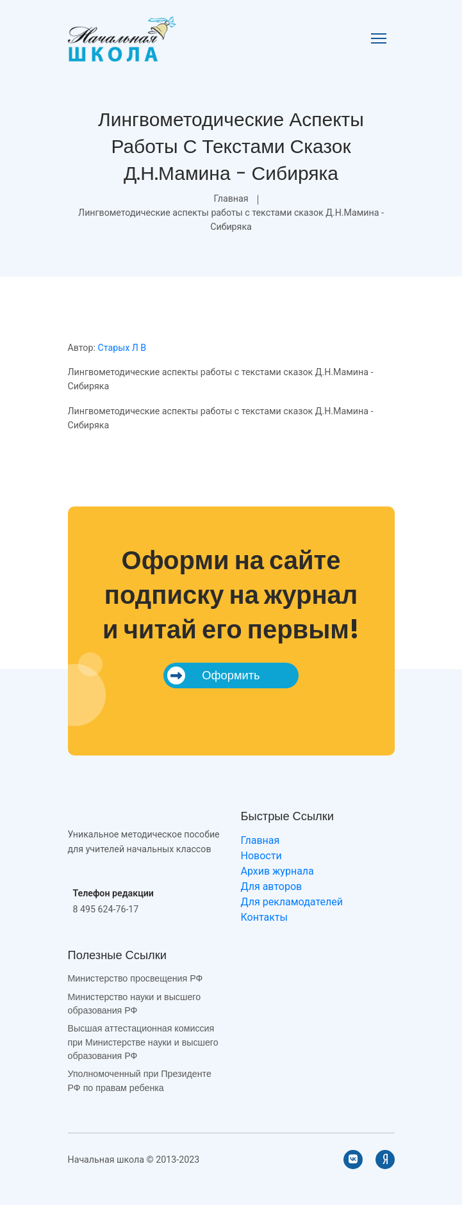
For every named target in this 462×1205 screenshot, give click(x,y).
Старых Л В (121, 348)
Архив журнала (277, 871)
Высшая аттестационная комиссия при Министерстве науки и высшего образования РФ (143, 1042)
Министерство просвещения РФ (135, 978)
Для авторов (271, 886)
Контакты (264, 917)
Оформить (213, 675)
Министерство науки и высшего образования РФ (134, 1004)
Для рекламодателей (292, 902)
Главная (230, 198)
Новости (261, 856)
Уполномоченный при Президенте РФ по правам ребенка (139, 1080)
